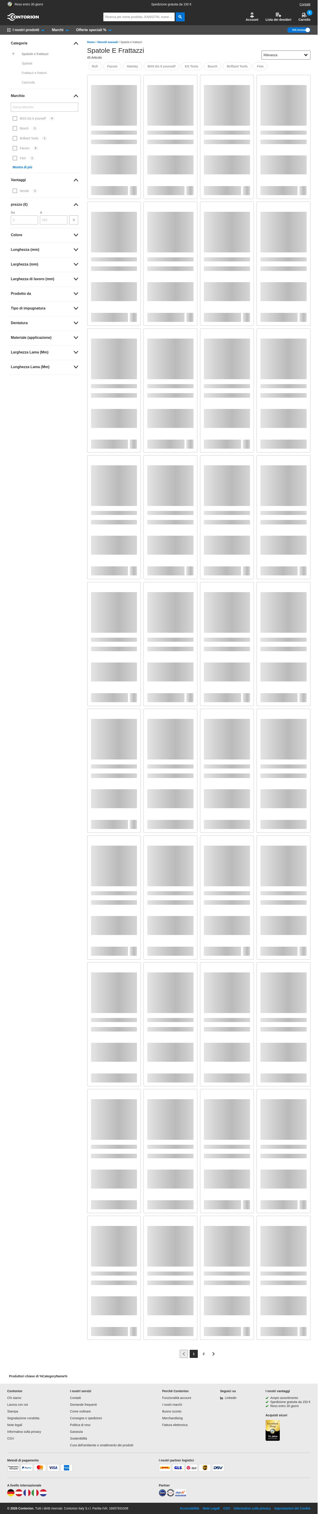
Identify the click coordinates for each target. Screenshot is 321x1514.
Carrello (304, 16)
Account (252, 16)
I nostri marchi (172, 1404)
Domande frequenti (83, 1404)
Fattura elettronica (175, 1425)
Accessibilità (189, 1508)
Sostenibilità (78, 1438)
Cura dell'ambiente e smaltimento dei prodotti (101, 1445)
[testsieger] (170, 1495)
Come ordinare (80, 1411)
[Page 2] (204, 1354)
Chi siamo (14, 1398)
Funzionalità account (176, 1398)
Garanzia (76, 1431)
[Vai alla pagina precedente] (184, 1354)
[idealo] (162, 1495)
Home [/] (91, 42)
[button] (252, 17)
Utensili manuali (107, 42)
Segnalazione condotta (23, 1418)
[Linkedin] (228, 1398)
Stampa (12, 1411)
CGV (10, 1438)
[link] (44, 43)
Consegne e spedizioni (86, 1418)
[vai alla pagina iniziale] (23, 19)
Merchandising (172, 1418)
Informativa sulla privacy (24, 1431)
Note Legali (211, 1508)
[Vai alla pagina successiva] (213, 1354)
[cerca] (180, 16)
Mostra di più (22, 167)
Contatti (305, 4)
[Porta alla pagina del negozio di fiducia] (10, 4)
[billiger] (180, 1495)
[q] (139, 16)
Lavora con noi (17, 1404)
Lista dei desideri (278, 16)
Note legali (14, 1425)
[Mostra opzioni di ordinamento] (305, 55)
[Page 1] (194, 1354)
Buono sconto (172, 1411)
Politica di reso (80, 1425)
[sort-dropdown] (286, 55)
